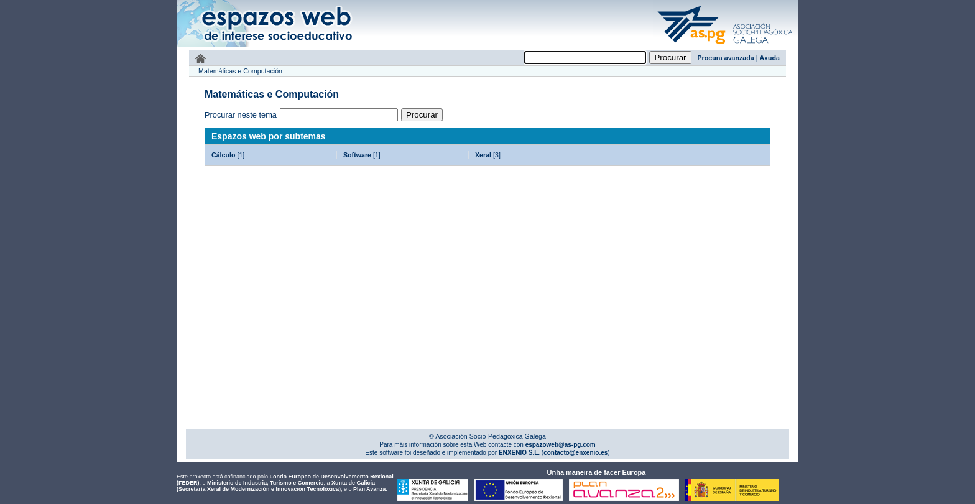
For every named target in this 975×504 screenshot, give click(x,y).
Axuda (769, 58)
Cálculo (223, 155)
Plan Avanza (369, 489)
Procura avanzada (726, 58)
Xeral (483, 155)
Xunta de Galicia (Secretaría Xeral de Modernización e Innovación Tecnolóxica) (276, 486)
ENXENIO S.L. (518, 452)
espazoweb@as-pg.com (560, 444)
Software (357, 155)
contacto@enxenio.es (575, 452)
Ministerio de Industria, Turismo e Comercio (265, 483)
